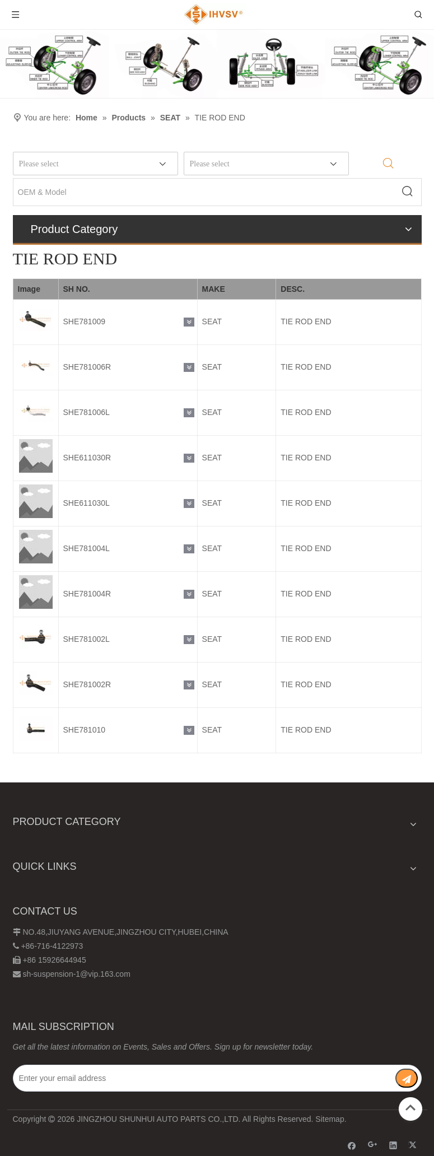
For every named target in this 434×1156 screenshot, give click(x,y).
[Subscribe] (406, 1078)
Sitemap (329, 1119)
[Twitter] (414, 1145)
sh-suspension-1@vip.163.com (76, 973)
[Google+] (373, 1145)
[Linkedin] (393, 1145)
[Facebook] (352, 1145)
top (410, 1108)
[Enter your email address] (196, 1078)
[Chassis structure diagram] (217, 64)
